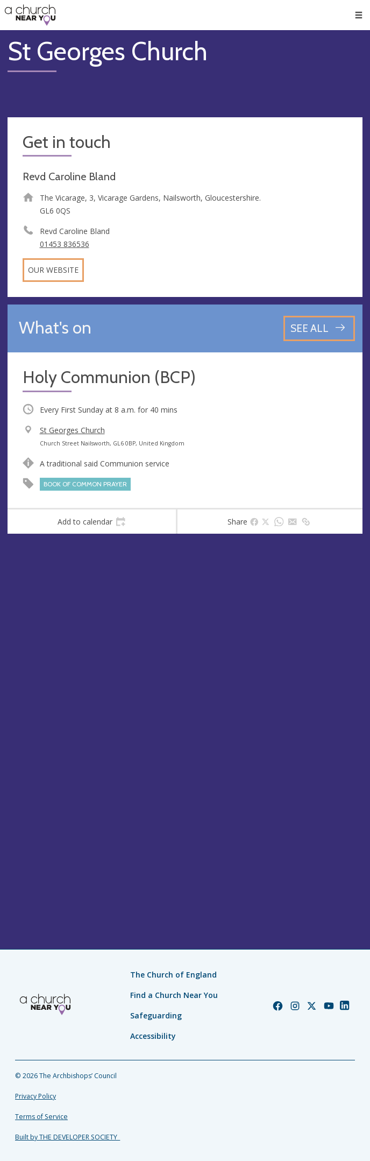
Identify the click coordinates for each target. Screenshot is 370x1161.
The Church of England (173, 974)
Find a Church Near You (174, 995)
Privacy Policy (35, 1096)
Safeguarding (156, 1015)
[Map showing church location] (185, 718)
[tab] (92, 521)
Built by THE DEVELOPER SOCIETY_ (67, 1137)
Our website (53, 270)
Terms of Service (41, 1116)
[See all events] (319, 328)
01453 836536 (64, 244)
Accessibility (153, 1036)
